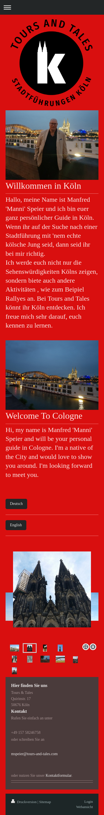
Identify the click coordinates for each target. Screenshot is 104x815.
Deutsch (16, 504)
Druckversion (24, 802)
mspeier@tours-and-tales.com (34, 754)
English (16, 525)
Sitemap (45, 802)
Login (88, 801)
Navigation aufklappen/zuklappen (52, 7)
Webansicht (84, 807)
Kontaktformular (58, 775)
